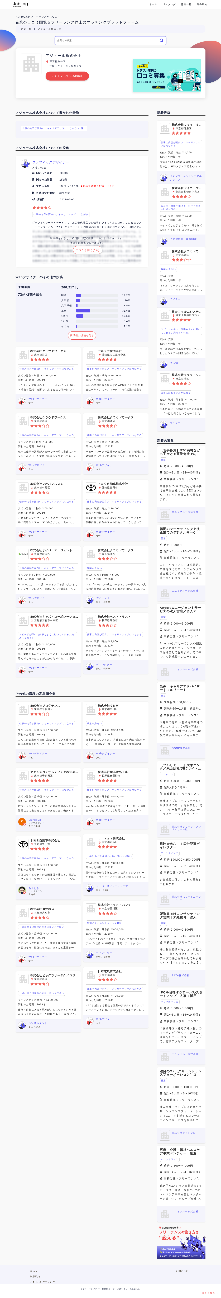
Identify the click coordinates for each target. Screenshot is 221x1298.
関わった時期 (44, 173)
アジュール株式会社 (50, 28)
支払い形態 (42, 186)
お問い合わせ (183, 1271)
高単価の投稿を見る (82, 335)
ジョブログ (169, 4)
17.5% (126, 316)
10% (127, 300)
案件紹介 (202, 4)
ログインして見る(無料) (67, 75)
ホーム (153, 4)
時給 (64, 295)
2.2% (127, 326)
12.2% (126, 295)
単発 (64, 310)
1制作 (64, 316)
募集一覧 (186, 4)
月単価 (65, 300)
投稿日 (41, 199)
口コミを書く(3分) (87, 250)
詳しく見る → (210, 1293)
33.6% (126, 310)
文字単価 (66, 305)
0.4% (127, 321)
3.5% (127, 305)
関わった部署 (44, 179)
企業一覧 (26, 28)
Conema (20, 4)
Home (33, 1271)
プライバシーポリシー (42, 1281)
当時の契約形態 (45, 192)
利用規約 (35, 1276)
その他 (65, 326)
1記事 (64, 321)
